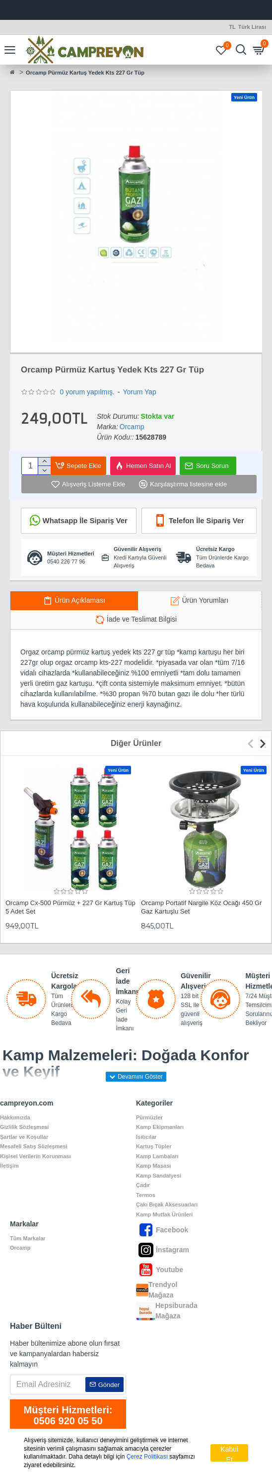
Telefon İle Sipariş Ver (206, 520)
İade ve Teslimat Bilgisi (142, 619)
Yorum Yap (139, 392)
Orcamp (132, 427)
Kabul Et (229, 1453)
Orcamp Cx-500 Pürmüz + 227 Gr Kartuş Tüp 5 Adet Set (70, 907)
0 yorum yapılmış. (87, 392)
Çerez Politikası (147, 1456)
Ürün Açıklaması (80, 600)
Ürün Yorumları (205, 600)
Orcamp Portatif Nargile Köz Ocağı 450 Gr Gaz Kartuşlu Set (201, 907)
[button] (253, 744)
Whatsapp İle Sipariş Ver (85, 520)
